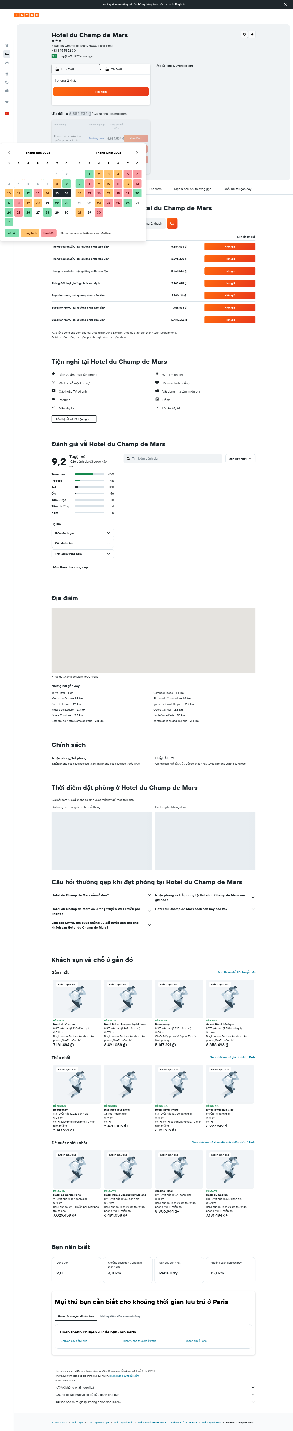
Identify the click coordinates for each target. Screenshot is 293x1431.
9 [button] (140, 116)
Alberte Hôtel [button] (164, 1191)
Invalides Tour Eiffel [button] (117, 1109)
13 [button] (111, 126)
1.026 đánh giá (83, 56)
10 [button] (82, 126)
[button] (285, 4)
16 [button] (140, 126)
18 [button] (92, 135)
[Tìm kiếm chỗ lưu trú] (7, 36)
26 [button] (101, 145)
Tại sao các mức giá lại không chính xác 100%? (155, 1401)
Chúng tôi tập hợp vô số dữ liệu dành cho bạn (155, 1394)
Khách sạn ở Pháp (123, 1422)
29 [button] (130, 145)
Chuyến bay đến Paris (74, 1341)
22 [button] (130, 135)
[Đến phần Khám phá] (7, 55)
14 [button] (120, 126)
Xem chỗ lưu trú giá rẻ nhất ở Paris (232, 1057)
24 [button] (82, 145)
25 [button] (92, 145)
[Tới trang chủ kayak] (26, 15)
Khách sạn (77, 1422)
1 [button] (130, 106)
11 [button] (92, 126)
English (179, 4)
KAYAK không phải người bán (155, 1387)
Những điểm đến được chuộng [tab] (120, 1316)
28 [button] (121, 145)
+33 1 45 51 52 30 (64, 50)
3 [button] (82, 116)
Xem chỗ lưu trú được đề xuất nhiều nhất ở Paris (223, 1142)
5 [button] (102, 116)
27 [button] (111, 145)
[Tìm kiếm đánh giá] (176, 458)
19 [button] (101, 135)
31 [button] (82, 154)
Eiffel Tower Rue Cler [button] (219, 1109)
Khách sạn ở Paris (196, 1341)
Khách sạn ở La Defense (184, 1422)
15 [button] (130, 126)
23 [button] (140, 135)
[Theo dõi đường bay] (7, 64)
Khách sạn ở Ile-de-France (152, 1422)
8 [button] (130, 116)
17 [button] (82, 135)
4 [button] (92, 116)
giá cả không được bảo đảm (124, 1375)
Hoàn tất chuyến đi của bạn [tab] (76, 1316)
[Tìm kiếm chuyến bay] (7, 27)
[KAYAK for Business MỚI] (7, 72)
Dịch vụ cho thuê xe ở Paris (139, 1341)
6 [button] (111, 116)
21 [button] (120, 135)
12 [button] (101, 126)
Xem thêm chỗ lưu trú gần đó (236, 972)
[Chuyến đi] (7, 84)
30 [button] (140, 145)
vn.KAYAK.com (59, 1422)
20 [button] (111, 135)
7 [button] (121, 116)
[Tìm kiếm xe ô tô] (7, 44)
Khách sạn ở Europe (98, 1422)
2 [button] (140, 106)
